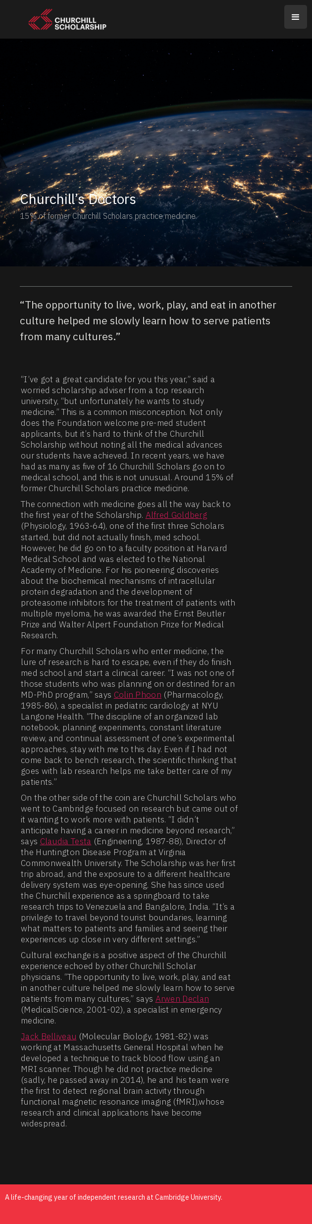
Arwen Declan (182, 998)
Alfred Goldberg (177, 515)
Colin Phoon (137, 694)
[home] (57, 19)
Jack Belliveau (48, 1036)
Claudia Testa (66, 841)
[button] (295, 17)
